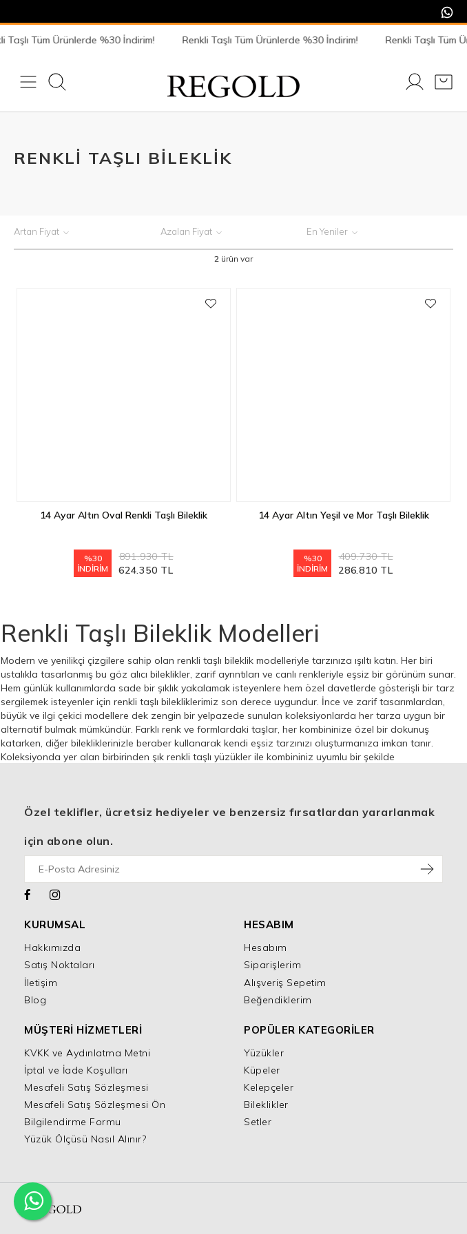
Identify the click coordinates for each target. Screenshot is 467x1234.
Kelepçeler (268, 1087)
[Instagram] (55, 893)
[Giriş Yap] (414, 83)
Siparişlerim (272, 965)
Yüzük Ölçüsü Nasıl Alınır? (85, 1139)
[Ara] (57, 83)
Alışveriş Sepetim (285, 982)
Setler (257, 1122)
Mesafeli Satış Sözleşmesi (86, 1087)
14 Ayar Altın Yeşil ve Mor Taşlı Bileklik (343, 515)
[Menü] (28, 83)
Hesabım (265, 947)
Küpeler (262, 1070)
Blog (35, 1000)
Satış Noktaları (59, 965)
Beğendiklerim (278, 1000)
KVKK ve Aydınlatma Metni (87, 1053)
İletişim (40, 982)
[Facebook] (28, 893)
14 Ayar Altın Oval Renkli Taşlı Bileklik (123, 515)
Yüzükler (264, 1053)
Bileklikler (266, 1104)
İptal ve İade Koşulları (76, 1070)
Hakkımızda (52, 947)
